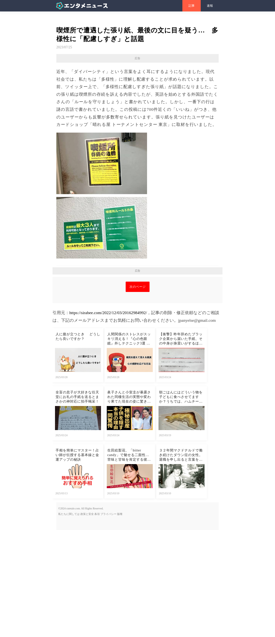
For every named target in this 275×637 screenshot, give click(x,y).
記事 (191, 5)
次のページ (137, 393)
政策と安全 (87, 621)
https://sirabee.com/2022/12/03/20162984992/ (108, 419)
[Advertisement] (137, 90)
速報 (210, 5)
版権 (119, 621)
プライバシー (108, 621)
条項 (97, 621)
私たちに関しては (69, 621)
